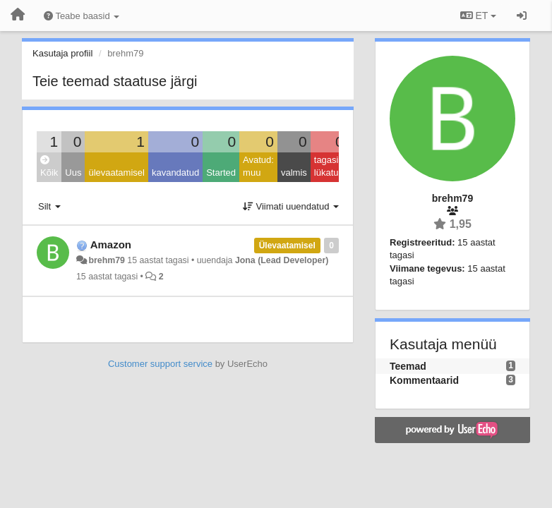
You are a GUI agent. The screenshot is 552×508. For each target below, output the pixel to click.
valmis (294, 172)
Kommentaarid (424, 380)
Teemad (408, 366)
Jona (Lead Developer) (281, 260)
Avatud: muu (258, 167)
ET (478, 15)
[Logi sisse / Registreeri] (521, 16)
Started (221, 172)
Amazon (110, 244)
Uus (73, 172)
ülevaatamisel (116, 172)
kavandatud (175, 172)
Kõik (49, 167)
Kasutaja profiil (62, 53)
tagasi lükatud (329, 167)
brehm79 (106, 260)
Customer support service (160, 363)
